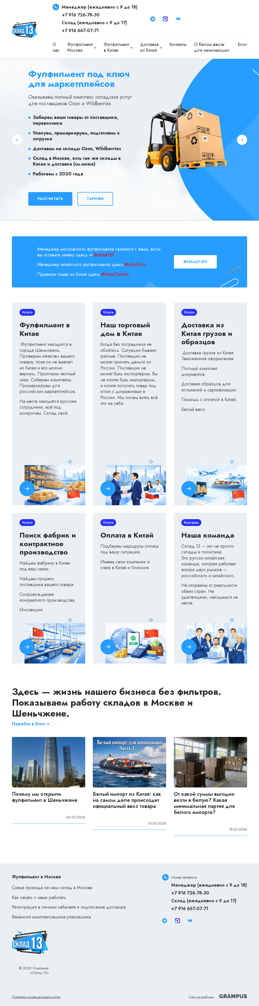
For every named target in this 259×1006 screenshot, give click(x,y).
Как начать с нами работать (39, 897)
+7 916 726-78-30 (81, 15)
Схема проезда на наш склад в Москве (52, 887)
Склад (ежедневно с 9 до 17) (94, 22)
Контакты (177, 44)
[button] (17, 140)
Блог (242, 44)
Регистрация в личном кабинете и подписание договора (69, 907)
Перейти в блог (31, 724)
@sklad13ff (195, 261)
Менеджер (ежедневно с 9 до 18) (100, 7)
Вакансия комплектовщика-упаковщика (51, 917)
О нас (56, 47)
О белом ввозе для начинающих (211, 47)
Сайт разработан (217, 997)
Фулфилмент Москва (80, 48)
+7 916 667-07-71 (80, 30)
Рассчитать (50, 198)
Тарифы (95, 198)
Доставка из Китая (149, 48)
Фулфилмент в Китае (116, 48)
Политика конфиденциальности (36, 996)
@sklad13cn (135, 264)
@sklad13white (115, 274)
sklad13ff (105, 255)
